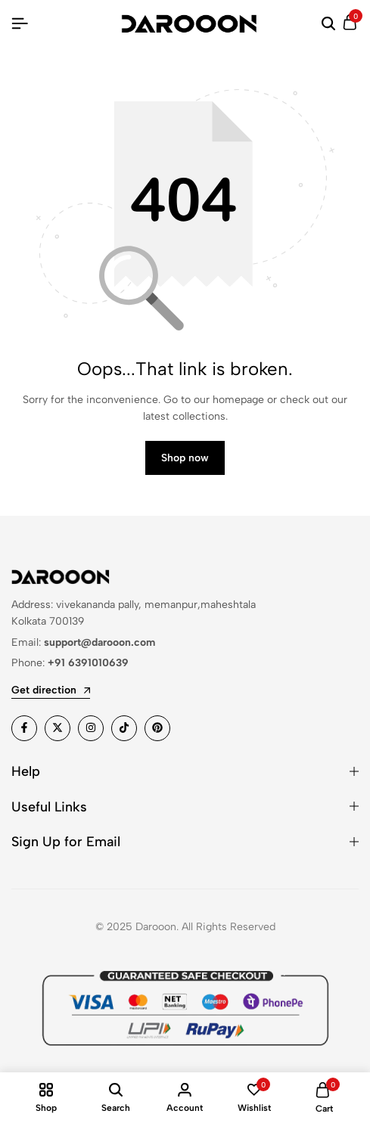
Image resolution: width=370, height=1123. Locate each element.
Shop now (185, 457)
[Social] (24, 728)
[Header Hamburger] (19, 24)
